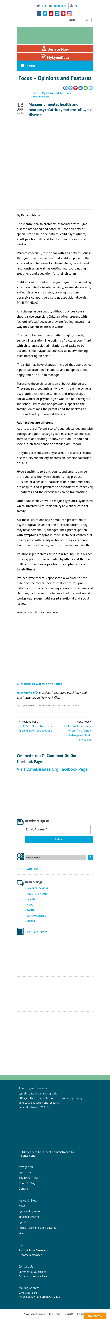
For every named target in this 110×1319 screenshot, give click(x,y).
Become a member (30, 1255)
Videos (31, 921)
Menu (27, 65)
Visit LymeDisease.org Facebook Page (52, 769)
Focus (30, 910)
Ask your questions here (33, 1276)
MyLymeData (55, 57)
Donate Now (55, 49)
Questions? (41, 1271)
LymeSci (31, 899)
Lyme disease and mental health (36, 705)
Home (43, 6)
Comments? (26, 1271)
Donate (23, 1188)
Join (76, 6)
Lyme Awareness (36, 915)
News (30, 905)
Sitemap (83, 1314)
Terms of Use (70, 1314)
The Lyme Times (36, 932)
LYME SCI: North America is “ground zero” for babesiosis (35, 728)
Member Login (60, 6)
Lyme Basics (26, 1172)
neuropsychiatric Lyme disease (65, 705)
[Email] (86, 88)
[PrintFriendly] (91, 88)
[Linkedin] (80, 88)
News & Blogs (27, 1183)
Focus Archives (29, 869)
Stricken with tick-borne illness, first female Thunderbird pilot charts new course (77, 732)
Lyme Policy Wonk (38, 888)
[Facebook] (65, 88)
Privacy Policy (54, 1314)
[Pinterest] (75, 88)
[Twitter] (70, 88)
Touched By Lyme (37, 894)
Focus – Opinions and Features (37, 1227)
